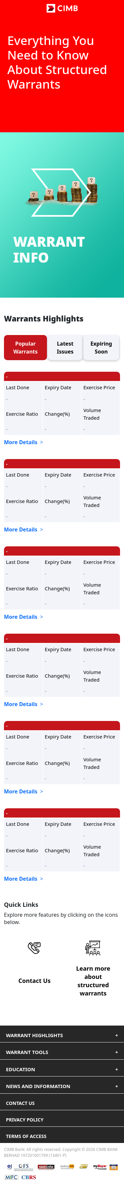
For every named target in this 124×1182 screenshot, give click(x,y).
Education (20, 1069)
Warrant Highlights (34, 1035)
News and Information (38, 1086)
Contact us (20, 1103)
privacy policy (24, 1120)
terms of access (26, 1136)
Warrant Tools (27, 1052)
